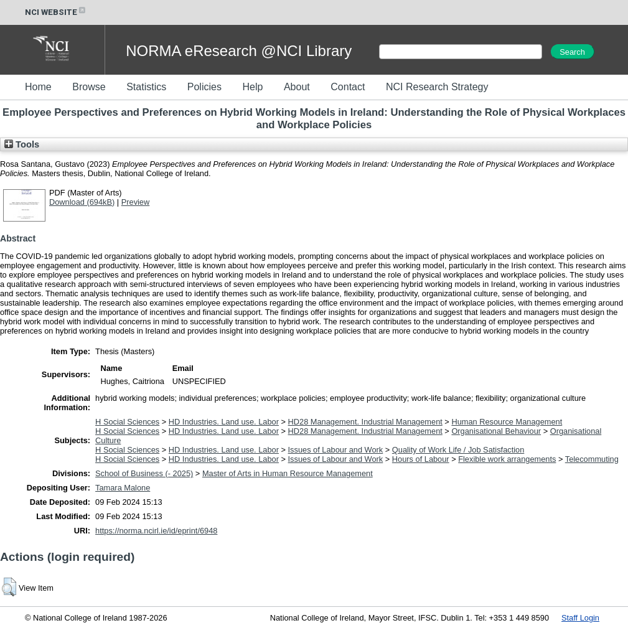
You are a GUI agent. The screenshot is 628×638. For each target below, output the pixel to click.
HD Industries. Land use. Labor (224, 421)
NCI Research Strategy (437, 87)
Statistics (146, 87)
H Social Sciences (127, 421)
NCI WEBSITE (56, 12)
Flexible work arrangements (507, 459)
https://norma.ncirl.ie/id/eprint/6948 (156, 530)
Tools (21, 144)
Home (38, 87)
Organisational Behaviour (496, 431)
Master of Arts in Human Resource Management (287, 473)
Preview (135, 202)
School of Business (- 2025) (144, 473)
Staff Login (580, 617)
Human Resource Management (506, 421)
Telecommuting (592, 459)
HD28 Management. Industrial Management (365, 421)
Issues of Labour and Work (335, 449)
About (297, 87)
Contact (347, 87)
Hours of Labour (420, 459)
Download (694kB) (82, 202)
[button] (9, 587)
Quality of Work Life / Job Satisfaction (458, 449)
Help (252, 87)
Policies (204, 87)
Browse (88, 87)
